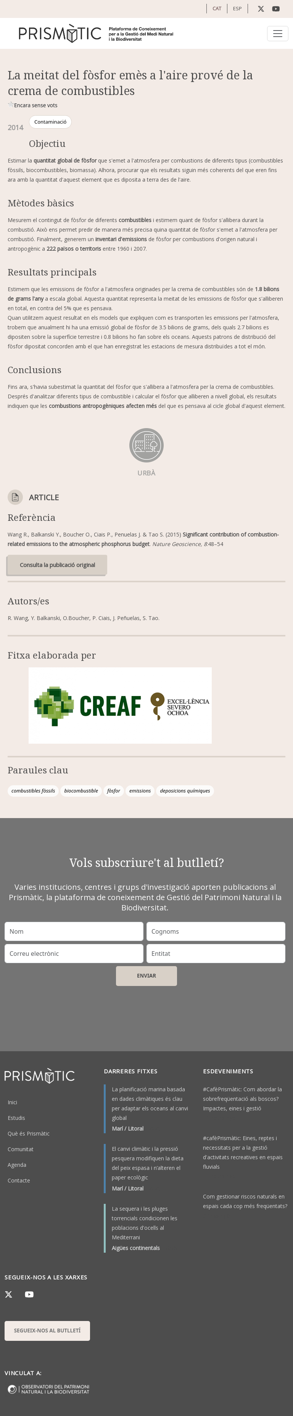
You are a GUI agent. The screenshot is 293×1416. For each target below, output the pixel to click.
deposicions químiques (185, 790)
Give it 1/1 (11, 104)
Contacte (19, 1180)
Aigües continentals (136, 1248)
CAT (217, 8)
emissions (140, 790)
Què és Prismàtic (29, 1133)
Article (44, 497)
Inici (12, 1102)
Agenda (17, 1164)
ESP (237, 8)
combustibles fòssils (33, 790)
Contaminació (50, 121)
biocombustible (81, 790)
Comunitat (21, 1149)
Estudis (16, 1117)
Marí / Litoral (127, 1128)
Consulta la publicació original (57, 565)
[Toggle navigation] (277, 33)
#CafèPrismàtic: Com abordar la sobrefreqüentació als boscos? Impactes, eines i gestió (242, 1099)
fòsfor (113, 790)
